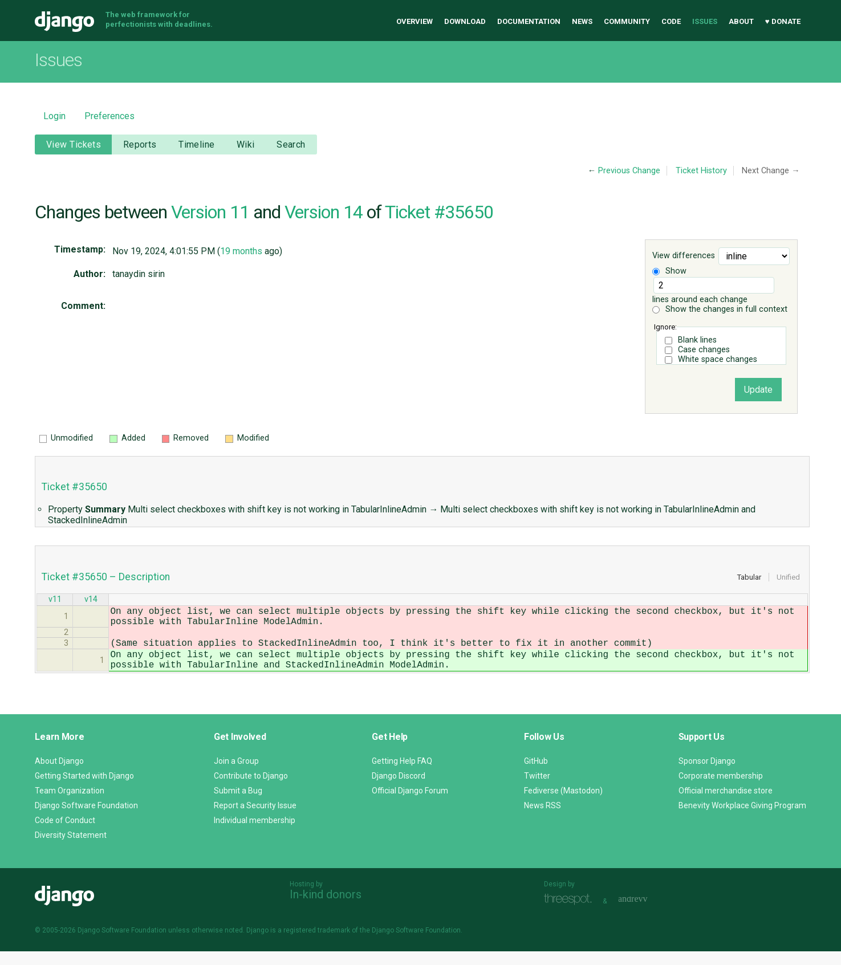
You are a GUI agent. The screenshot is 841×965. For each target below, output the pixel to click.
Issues (704, 21)
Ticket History (701, 171)
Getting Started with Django (84, 789)
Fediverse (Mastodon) (563, 804)
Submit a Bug (238, 804)
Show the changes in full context (719, 309)
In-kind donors (325, 908)
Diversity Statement (71, 848)
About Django (59, 774)
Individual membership (254, 833)
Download (465, 21)
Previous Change (629, 171)
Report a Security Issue (255, 819)
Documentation (528, 21)
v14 (90, 600)
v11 (55, 600)
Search (291, 144)
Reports (140, 144)
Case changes (704, 350)
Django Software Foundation (86, 819)
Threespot (571, 913)
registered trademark (316, 944)
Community (627, 21)
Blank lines (697, 340)
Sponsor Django (707, 774)
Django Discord (398, 789)
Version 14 (324, 212)
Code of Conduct (65, 833)
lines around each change (713, 290)
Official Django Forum (410, 804)
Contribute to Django (251, 789)
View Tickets (73, 144)
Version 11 (210, 212)
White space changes (717, 359)
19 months (241, 251)
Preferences (109, 116)
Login (54, 116)
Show (669, 271)
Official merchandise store (726, 804)
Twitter (537, 789)
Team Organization (69, 804)
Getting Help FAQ (402, 774)
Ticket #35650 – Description (106, 577)
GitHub (536, 774)
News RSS (542, 819)
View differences (683, 256)
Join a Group (236, 774)
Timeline (196, 144)
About (741, 21)
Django (64, 21)
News (582, 21)
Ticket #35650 (439, 212)
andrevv (645, 913)
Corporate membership (721, 789)
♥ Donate (783, 21)
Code (671, 21)
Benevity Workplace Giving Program (742, 819)
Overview (414, 21)
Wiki (246, 144)
